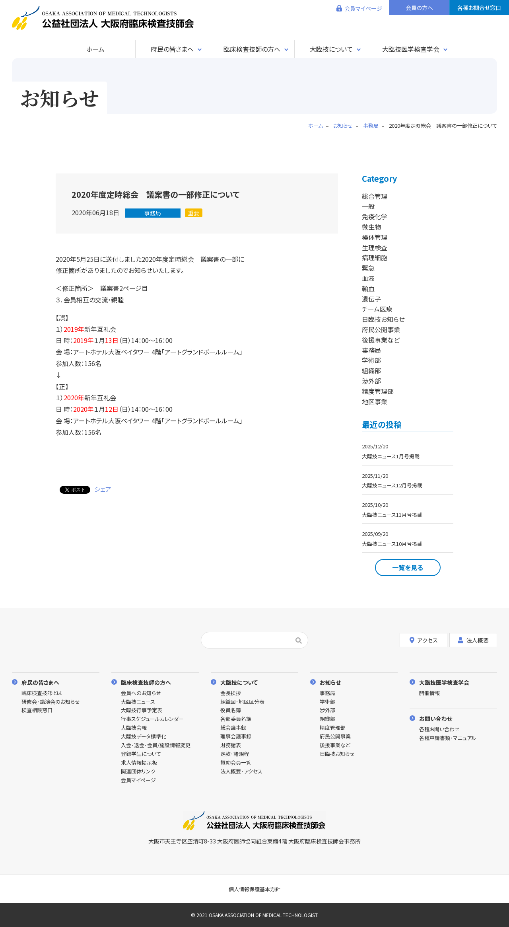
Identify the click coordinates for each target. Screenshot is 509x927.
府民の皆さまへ (172, 49)
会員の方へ (419, 8)
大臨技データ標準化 (143, 736)
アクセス (424, 640)
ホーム (95, 49)
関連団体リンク (138, 771)
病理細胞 (374, 257)
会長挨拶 (230, 693)
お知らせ (330, 682)
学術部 (371, 360)
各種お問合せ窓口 (479, 8)
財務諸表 (230, 745)
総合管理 (374, 196)
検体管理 (374, 237)
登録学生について (141, 754)
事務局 (152, 213)
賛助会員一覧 (235, 763)
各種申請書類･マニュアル (447, 738)
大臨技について (331, 49)
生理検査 (374, 247)
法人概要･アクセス (241, 771)
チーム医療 (377, 309)
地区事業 (374, 401)
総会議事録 (233, 727)
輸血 (368, 288)
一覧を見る (407, 567)
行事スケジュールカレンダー (152, 719)
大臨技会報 (134, 727)
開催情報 (429, 693)
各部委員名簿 (235, 719)
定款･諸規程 (234, 754)
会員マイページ (363, 8)
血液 (368, 278)
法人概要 (473, 640)
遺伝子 (371, 299)
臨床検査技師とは (41, 693)
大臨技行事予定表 (141, 710)
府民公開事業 (381, 329)
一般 (368, 206)
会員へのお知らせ (141, 693)
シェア (102, 489)
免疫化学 (374, 216)
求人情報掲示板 (139, 763)
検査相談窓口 (36, 710)
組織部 (371, 370)
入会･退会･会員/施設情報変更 (155, 745)
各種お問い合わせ (439, 729)
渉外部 (371, 381)
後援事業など (381, 340)
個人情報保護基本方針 (254, 889)
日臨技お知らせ (383, 319)
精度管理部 (378, 391)
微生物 (371, 227)
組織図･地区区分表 (242, 702)
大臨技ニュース (138, 702)
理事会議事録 (235, 736)
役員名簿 (230, 710)
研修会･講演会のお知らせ (50, 702)
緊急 (368, 268)
